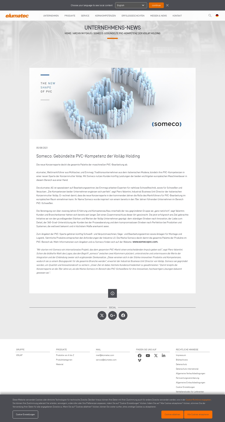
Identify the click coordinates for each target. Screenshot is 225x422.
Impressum (181, 355)
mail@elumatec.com (105, 355)
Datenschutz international (187, 369)
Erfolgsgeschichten (133, 15)
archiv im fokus (82, 33)
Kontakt (177, 15)
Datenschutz (181, 364)
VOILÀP (19, 355)
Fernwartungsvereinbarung (187, 378)
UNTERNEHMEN (51, 15)
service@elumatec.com (106, 360)
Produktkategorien (64, 360)
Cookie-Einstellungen (185, 387)
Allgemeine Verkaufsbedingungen (190, 373)
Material (59, 364)
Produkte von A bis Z (65, 355)
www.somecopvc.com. (145, 241)
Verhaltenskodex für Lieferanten (190, 391)
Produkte (70, 15)
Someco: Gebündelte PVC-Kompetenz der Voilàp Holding (127, 33)
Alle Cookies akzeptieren (198, 414)
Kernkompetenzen (105, 15)
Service (85, 15)
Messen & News (158, 15)
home (68, 33)
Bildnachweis (182, 360)
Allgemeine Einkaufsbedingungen (190, 382)
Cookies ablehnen (172, 414)
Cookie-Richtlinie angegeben (198, 400)
